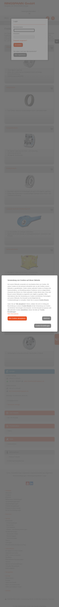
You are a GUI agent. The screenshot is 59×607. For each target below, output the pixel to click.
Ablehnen (46, 318)
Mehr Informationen (13, 313)
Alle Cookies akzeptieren (17, 318)
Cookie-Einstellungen (42, 326)
